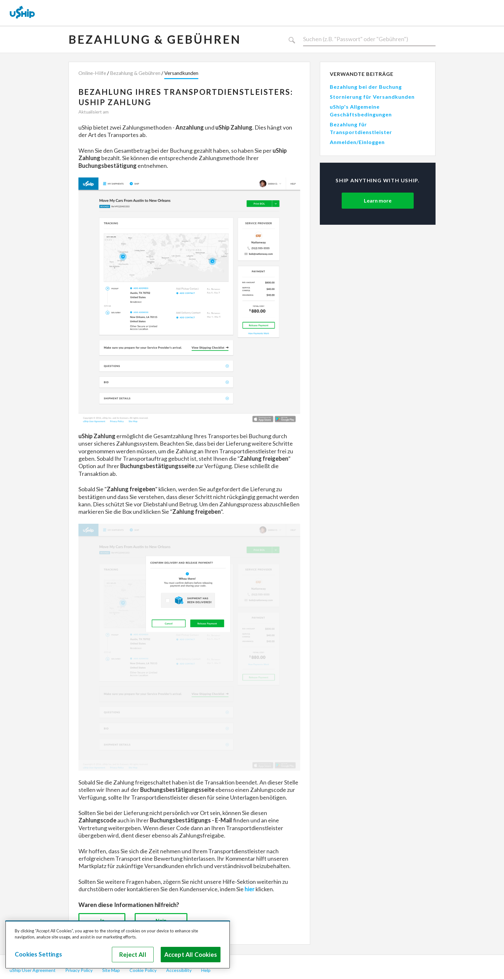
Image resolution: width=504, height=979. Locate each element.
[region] (117, 944)
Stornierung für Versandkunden (372, 97)
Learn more (378, 200)
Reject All (132, 954)
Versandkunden (181, 73)
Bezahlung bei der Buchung (366, 87)
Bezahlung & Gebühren (154, 39)
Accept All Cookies (190, 954)
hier (250, 889)
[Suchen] (369, 39)
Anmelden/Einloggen (357, 142)
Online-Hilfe (92, 73)
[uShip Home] (22, 13)
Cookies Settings (38, 954)
